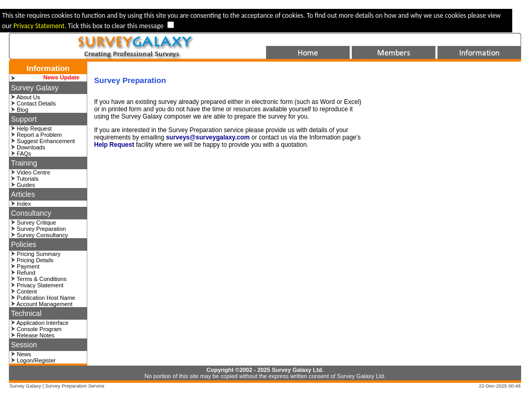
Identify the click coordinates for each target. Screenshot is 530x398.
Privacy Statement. (41, 25)
